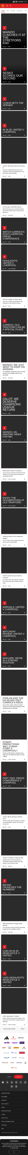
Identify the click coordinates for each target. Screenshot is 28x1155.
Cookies (3, 1133)
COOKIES (14, 1141)
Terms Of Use (4, 1136)
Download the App (5, 1112)
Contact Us (4, 1119)
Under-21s (20, 10)
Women (13, 10)
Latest (3, 10)
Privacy (3, 1126)
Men (8, 10)
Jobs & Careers (5, 1122)
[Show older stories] (9, 1048)
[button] (7, 5)
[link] (24, 46)
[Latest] (22, 1048)
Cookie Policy (15, 1148)
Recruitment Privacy (6, 1129)
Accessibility (4, 1115)
